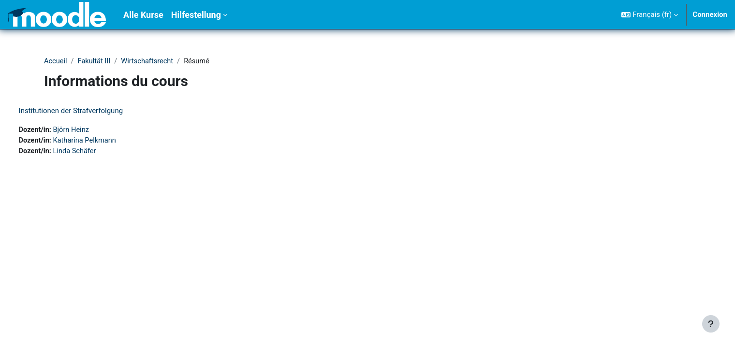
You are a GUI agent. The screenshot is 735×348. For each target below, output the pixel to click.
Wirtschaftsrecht (149, 61)
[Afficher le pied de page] (711, 324)
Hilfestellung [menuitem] (196, 15)
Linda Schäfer (94, 152)
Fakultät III (95, 61)
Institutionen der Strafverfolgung (89, 111)
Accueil (56, 61)
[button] (649, 14)
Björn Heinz (90, 130)
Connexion (709, 14)
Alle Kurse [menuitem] (143, 15)
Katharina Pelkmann (104, 141)
